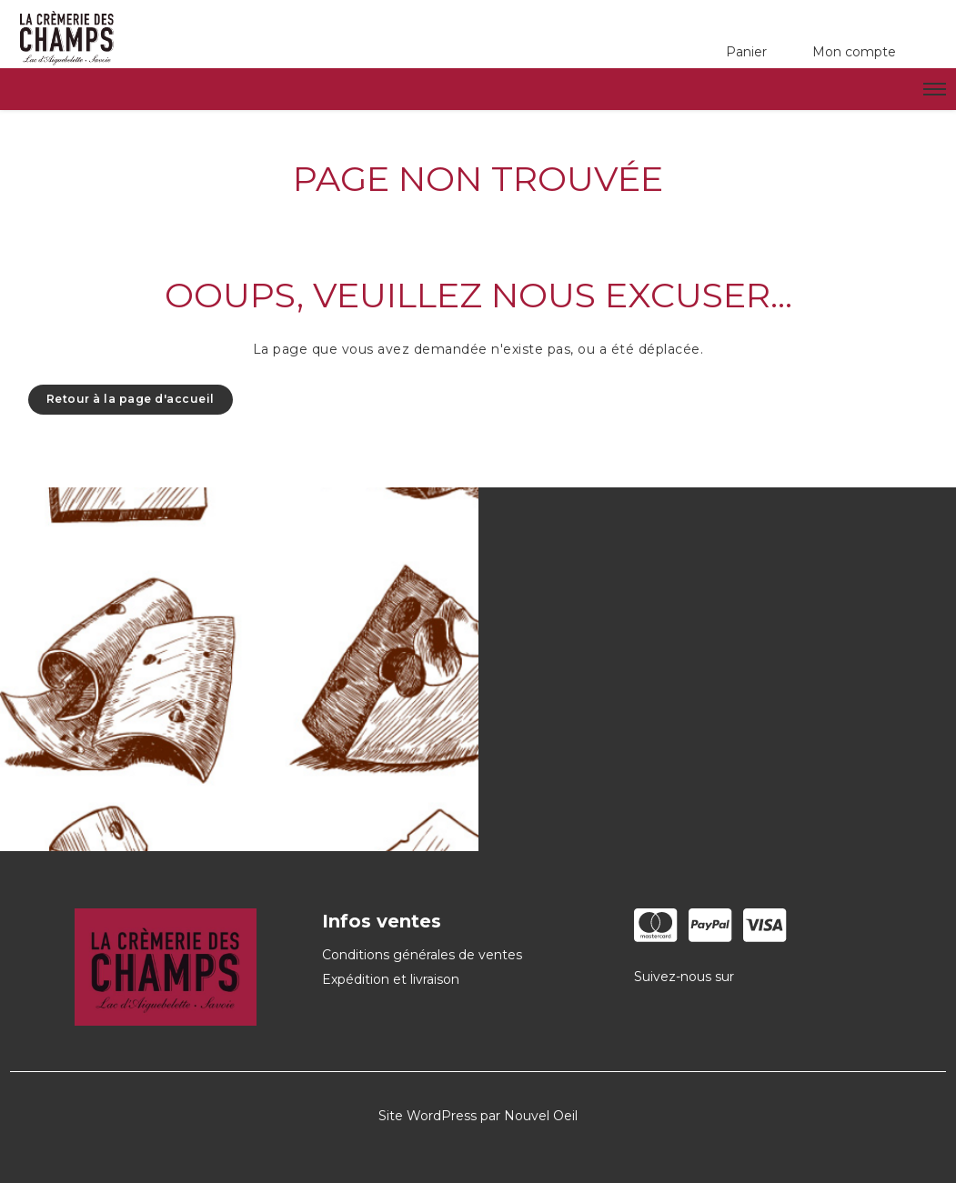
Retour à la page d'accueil (130, 399)
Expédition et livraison (390, 979)
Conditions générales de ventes (422, 955)
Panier (746, 52)
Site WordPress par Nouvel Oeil (478, 1116)
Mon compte (854, 52)
